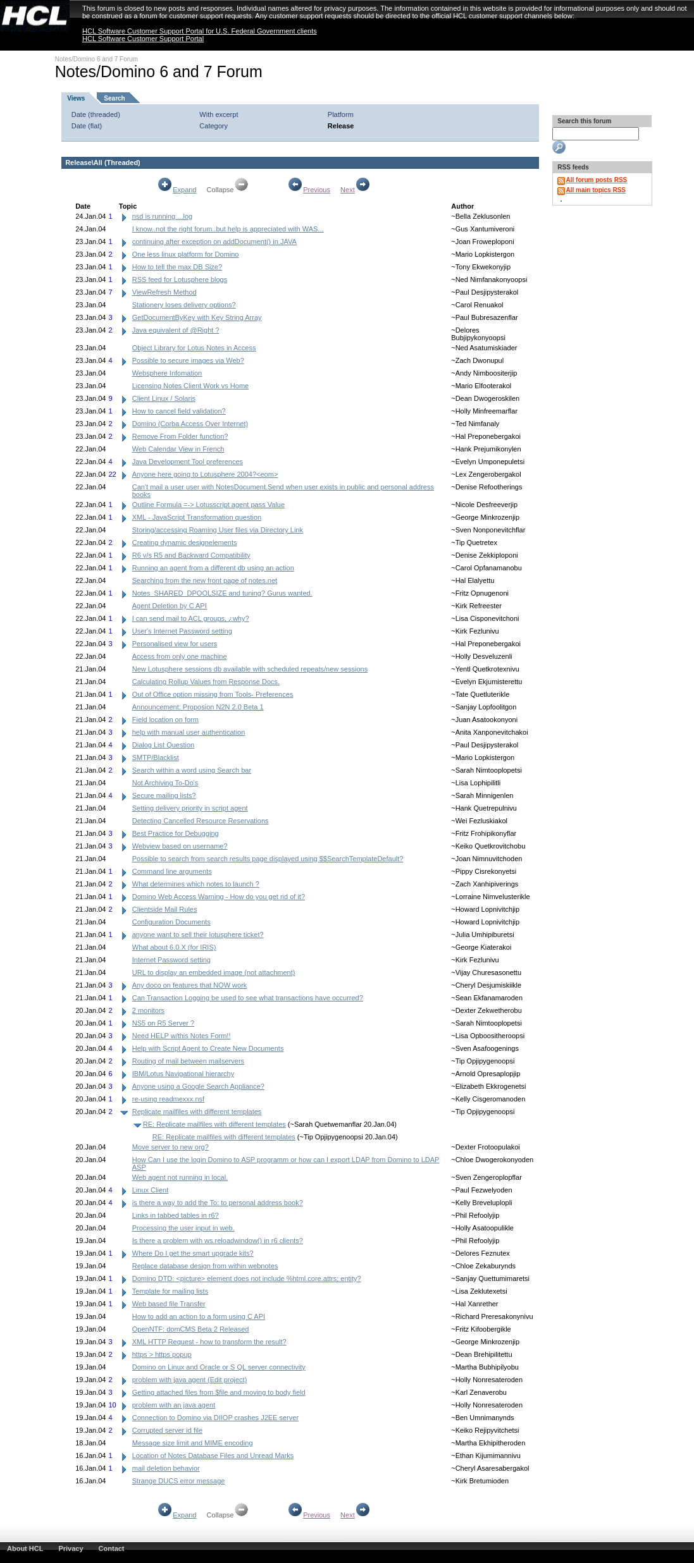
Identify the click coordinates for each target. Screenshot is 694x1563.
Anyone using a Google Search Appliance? (198, 1086)
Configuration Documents (171, 922)
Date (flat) (86, 126)
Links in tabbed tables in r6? (175, 1215)
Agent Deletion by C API (169, 606)
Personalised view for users (175, 643)
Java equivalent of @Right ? (176, 330)
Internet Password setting (171, 960)
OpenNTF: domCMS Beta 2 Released (190, 1329)
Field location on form (165, 719)
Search (114, 98)
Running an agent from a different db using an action (213, 568)
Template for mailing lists (170, 1291)
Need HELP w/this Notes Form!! (181, 1035)
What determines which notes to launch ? (195, 884)
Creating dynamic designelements (184, 542)
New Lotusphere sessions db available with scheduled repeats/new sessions (250, 669)
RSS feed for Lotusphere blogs (179, 279)
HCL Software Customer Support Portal (143, 38)
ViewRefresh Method (164, 292)
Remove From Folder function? (180, 436)
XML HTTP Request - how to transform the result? (209, 1341)
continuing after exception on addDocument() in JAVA (214, 241)
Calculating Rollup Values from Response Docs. (206, 681)
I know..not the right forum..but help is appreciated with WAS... (228, 229)
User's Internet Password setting (182, 631)
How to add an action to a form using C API (198, 1316)
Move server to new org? (170, 1147)
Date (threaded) (95, 114)
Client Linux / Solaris (163, 398)
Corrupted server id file (167, 1430)
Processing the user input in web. (183, 1228)
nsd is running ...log (162, 216)
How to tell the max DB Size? (177, 267)
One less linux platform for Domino (185, 254)
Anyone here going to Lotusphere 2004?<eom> (205, 474)
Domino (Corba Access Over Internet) (190, 423)
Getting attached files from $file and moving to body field (219, 1392)
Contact (112, 1548)
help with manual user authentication (188, 732)
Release (341, 126)
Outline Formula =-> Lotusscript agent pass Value (208, 504)
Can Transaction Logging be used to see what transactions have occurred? (247, 998)
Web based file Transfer (169, 1304)
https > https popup (162, 1354)
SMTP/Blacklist (155, 757)
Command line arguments (172, 871)
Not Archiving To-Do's (165, 783)
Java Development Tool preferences (187, 461)
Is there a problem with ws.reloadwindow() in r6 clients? (217, 1240)
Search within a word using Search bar (191, 770)
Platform (341, 114)
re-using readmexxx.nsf (168, 1099)
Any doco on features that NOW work (189, 985)
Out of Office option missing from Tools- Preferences (213, 694)
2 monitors (148, 1010)
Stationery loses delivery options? (184, 305)
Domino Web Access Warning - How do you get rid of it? (218, 896)
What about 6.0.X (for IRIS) (174, 947)
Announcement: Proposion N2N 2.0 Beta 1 (198, 707)
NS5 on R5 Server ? (163, 1023)
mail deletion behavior (166, 1468)
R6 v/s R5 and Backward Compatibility (191, 555)
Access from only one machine (179, 656)
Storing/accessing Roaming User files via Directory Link (217, 530)
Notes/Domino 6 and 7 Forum (96, 59)
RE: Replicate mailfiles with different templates (214, 1124)
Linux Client (150, 1190)
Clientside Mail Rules (164, 909)
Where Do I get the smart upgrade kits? (193, 1253)
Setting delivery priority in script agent (190, 808)
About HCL (25, 1548)
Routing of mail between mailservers (188, 1061)
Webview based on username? (180, 846)
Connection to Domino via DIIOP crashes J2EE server (215, 1417)
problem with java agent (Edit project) (189, 1379)
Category (213, 126)
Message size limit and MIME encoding (192, 1443)
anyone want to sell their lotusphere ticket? (198, 934)
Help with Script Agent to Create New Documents (208, 1048)
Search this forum (584, 121)
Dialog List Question (163, 745)
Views (76, 98)
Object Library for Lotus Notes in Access (194, 348)
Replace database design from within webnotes (205, 1266)
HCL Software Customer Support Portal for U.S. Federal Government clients (199, 31)
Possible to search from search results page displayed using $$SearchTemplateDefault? (268, 858)
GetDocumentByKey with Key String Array (197, 317)
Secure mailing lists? (164, 795)
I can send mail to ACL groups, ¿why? (190, 618)
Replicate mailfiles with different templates (197, 1111)
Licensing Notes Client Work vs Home (190, 385)
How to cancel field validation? (179, 411)
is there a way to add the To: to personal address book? (217, 1202)
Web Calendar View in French (178, 449)
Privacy (70, 1548)
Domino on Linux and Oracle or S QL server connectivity (219, 1367)
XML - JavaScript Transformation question (196, 517)
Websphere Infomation (167, 373)
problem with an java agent (173, 1405)
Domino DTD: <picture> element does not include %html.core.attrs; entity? (246, 1278)
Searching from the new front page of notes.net (204, 580)
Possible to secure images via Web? (188, 360)
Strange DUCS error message (178, 1481)
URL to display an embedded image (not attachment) (213, 972)
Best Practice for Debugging (175, 833)
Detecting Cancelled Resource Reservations (200, 820)
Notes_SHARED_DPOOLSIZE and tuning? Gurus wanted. (222, 593)
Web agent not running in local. (180, 1177)
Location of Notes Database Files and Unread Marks (213, 1455)
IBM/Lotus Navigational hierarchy (183, 1073)
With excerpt (218, 114)
